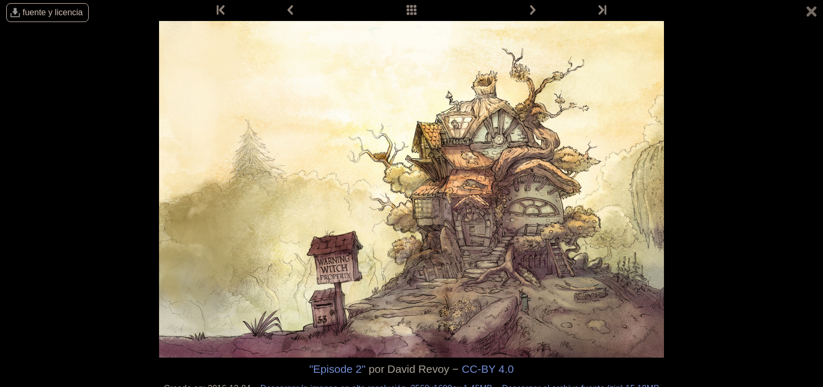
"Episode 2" (337, 369)
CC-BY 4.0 (488, 369)
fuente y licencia (53, 12)
